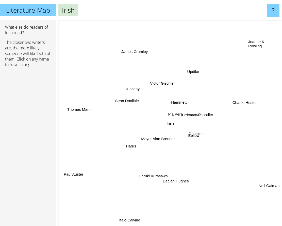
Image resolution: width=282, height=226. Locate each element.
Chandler (205, 116)
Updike (193, 74)
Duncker (201, 135)
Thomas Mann (82, 110)
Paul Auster (70, 174)
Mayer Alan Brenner (158, 140)
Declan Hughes (177, 180)
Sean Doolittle (125, 102)
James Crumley (134, 50)
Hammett (178, 102)
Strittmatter (198, 111)
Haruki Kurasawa (153, 173)
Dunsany (133, 89)
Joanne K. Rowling (257, 45)
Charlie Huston (241, 106)
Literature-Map (28, 10)
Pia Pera (173, 114)
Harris (126, 148)
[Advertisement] (28, 149)
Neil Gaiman (269, 186)
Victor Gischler (163, 83)
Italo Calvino (134, 214)
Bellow (191, 136)
